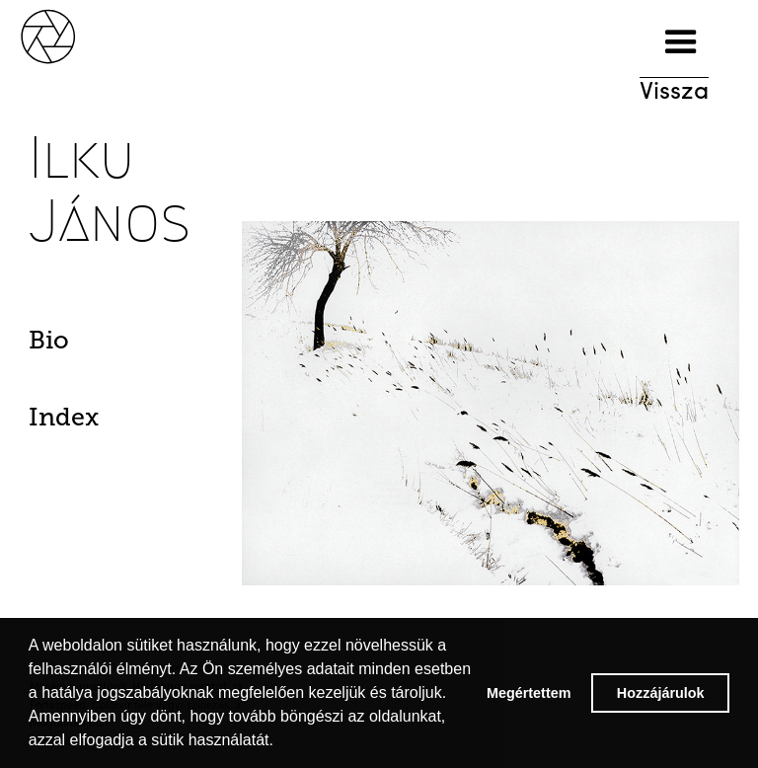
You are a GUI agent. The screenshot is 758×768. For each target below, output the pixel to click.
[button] (681, 42)
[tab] (82, 345)
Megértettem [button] (529, 693)
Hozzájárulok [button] (661, 693)
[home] (69, 34)
